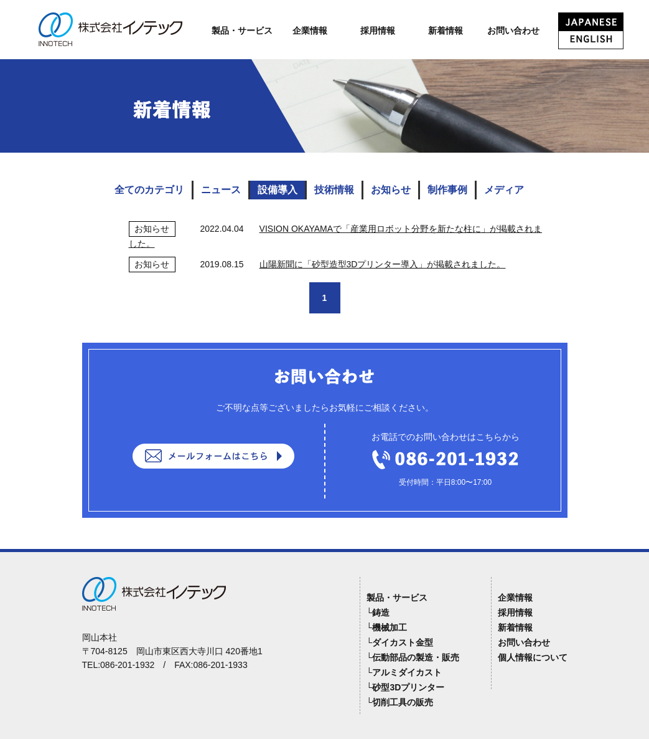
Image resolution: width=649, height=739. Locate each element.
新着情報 (445, 31)
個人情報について (532, 657)
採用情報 (377, 31)
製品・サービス (242, 31)
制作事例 (447, 189)
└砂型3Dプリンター (406, 687)
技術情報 (334, 189)
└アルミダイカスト (404, 672)
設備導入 (277, 189)
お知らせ (391, 189)
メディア (504, 189)
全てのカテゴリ (149, 189)
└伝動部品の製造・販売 (413, 657)
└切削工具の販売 (400, 702)
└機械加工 (387, 627)
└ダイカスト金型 (400, 642)
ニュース (221, 189)
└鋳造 (378, 612)
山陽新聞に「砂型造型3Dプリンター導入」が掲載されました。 (382, 264)
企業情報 (309, 31)
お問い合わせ (513, 31)
